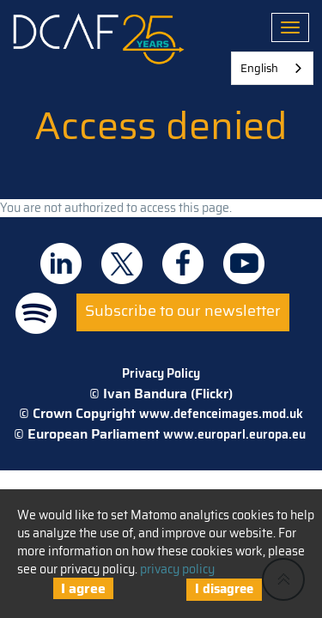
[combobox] (272, 68)
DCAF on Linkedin (61, 263)
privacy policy (177, 569)
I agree (83, 588)
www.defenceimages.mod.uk (221, 413)
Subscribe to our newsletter (183, 311)
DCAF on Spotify (36, 313)
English (259, 68)
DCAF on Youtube (243, 263)
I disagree (224, 589)
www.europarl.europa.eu (234, 434)
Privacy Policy (161, 373)
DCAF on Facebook (183, 263)
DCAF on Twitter (122, 263)
